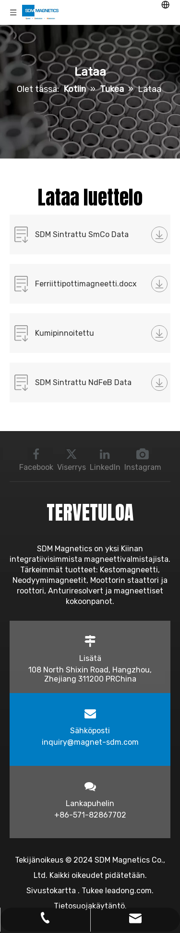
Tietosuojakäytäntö (89, 905)
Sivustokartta (52, 890)
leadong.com (128, 890)
